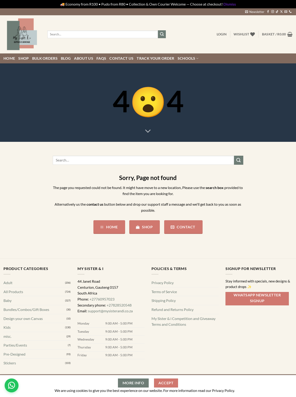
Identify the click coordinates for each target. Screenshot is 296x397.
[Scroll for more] (148, 131)
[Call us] (290, 11)
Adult (7, 282)
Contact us (121, 58)
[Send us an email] (285, 11)
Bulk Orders (45, 58)
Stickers (9, 363)
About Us (83, 58)
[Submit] (162, 34)
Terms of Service (164, 291)
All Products (13, 291)
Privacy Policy (162, 282)
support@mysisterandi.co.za (110, 311)
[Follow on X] (281, 11)
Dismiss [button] (229, 4)
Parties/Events (15, 345)
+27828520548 (119, 305)
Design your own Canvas (23, 318)
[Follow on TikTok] (277, 11)
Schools (188, 58)
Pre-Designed (14, 354)
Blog (66, 58)
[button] (254, 11)
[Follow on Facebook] (268, 11)
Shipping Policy (163, 300)
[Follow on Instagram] (272, 11)
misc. (7, 336)
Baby (7, 300)
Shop (23, 58)
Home (9, 58)
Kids (7, 327)
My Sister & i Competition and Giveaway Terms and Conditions (183, 321)
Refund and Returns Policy (172, 309)
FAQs (101, 58)
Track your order (155, 58)
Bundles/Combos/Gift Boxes (26, 309)
